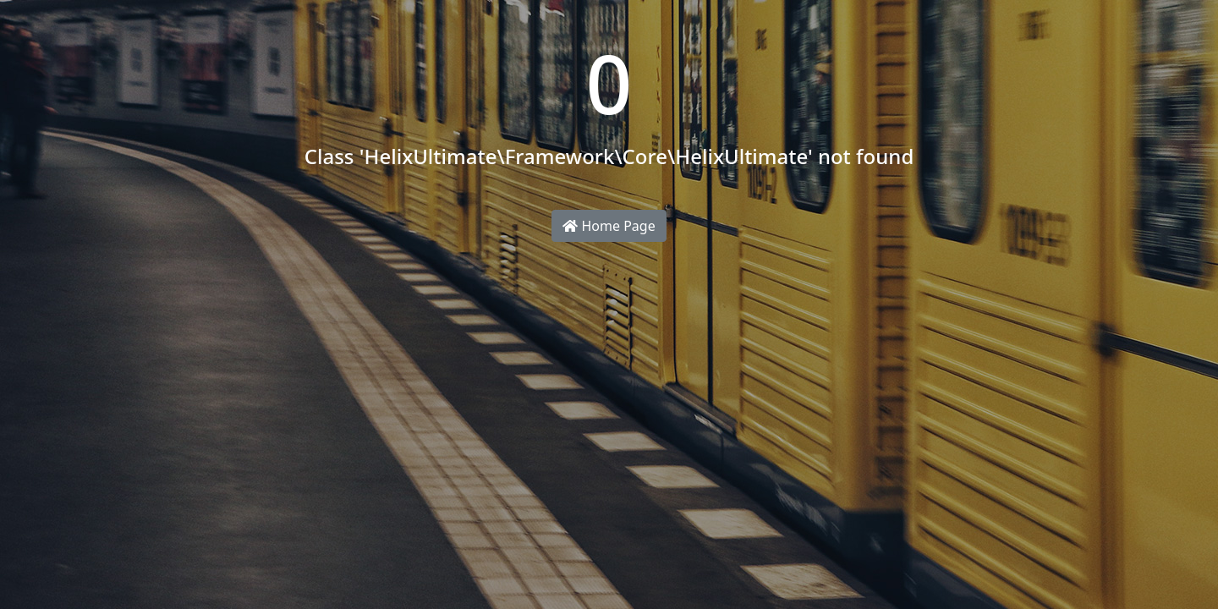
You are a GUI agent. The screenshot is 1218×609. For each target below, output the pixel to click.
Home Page (608, 226)
